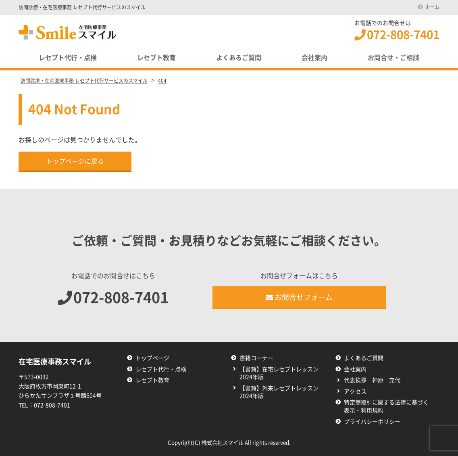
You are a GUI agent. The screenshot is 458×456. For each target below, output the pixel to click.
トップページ (152, 358)
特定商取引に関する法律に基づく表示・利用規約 (386, 406)
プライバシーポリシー (372, 422)
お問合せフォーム (299, 297)
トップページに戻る (75, 161)
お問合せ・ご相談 (393, 57)
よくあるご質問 (238, 57)
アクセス (355, 391)
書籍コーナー (256, 358)
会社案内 (314, 57)
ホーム (432, 6)
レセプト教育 (156, 57)
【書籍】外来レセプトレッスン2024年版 (279, 392)
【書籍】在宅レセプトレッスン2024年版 (279, 373)
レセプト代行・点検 (68, 57)
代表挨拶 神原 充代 (372, 380)
